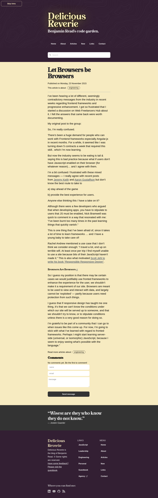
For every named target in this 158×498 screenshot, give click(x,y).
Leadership (83, 451)
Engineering (83, 457)
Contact (102, 44)
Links (91, 44)
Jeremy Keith (61, 179)
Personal (82, 464)
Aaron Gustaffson (85, 179)
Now (83, 44)
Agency (83, 476)
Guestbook (83, 470)
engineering (73, 88)
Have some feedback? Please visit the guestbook (58, 466)
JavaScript (83, 445)
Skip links (11, 4)
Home (53, 44)
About (63, 44)
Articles (73, 44)
